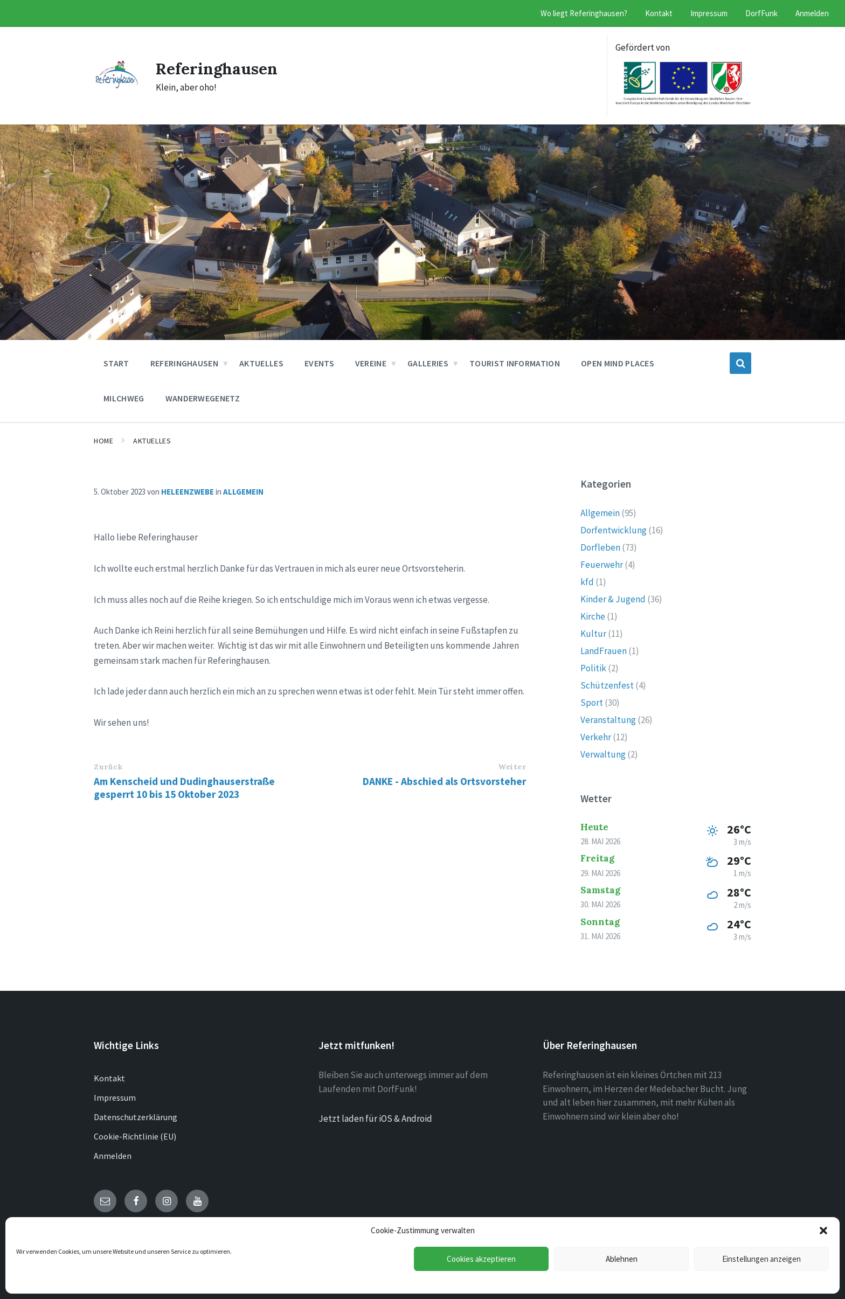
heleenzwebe (187, 492)
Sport (591, 702)
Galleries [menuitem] (427, 363)
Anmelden (112, 1155)
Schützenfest (607, 685)
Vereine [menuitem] (370, 363)
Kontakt (109, 1078)
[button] (823, 1230)
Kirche (592, 616)
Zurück (108, 767)
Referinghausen (217, 68)
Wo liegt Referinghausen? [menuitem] (584, 13)
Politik (593, 668)
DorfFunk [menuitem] (761, 13)
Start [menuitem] (116, 363)
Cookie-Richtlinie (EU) (135, 1136)
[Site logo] (117, 85)
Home (103, 441)
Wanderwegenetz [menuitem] (202, 398)
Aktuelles (152, 441)
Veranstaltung (608, 720)
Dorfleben (600, 547)
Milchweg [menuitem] (123, 398)
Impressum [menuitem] (709, 13)
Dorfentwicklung (613, 530)
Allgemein (243, 492)
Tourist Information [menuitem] (514, 363)
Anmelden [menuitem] (812, 13)
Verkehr (595, 737)
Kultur (593, 634)
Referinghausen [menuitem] (184, 363)
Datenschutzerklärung (135, 1117)
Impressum (115, 1097)
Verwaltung (603, 754)
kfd (587, 582)
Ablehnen (622, 1259)
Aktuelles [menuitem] (261, 363)
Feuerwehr (601, 565)
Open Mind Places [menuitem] (617, 363)
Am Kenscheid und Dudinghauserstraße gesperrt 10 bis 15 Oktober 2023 (184, 788)
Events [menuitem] (319, 363)
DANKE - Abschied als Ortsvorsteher (444, 781)
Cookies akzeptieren (481, 1259)
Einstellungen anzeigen (761, 1259)
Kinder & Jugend (613, 599)
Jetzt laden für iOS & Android (375, 1118)
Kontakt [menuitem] (659, 13)
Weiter (512, 767)
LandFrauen (603, 651)
